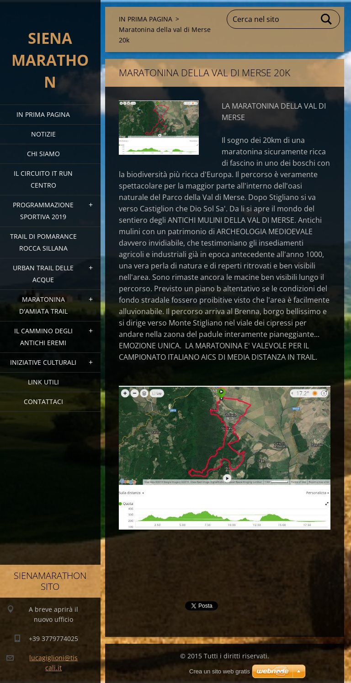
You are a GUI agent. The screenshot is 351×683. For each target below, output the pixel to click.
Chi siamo (43, 153)
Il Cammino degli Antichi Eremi (43, 336)
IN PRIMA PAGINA (43, 114)
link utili (43, 382)
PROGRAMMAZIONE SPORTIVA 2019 (43, 210)
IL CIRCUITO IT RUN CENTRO (43, 179)
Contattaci (43, 401)
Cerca (327, 19)
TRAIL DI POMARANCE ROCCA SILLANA (43, 242)
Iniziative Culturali (43, 362)
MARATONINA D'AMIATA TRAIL (43, 305)
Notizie (43, 134)
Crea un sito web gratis (219, 671)
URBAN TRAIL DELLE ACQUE (43, 273)
